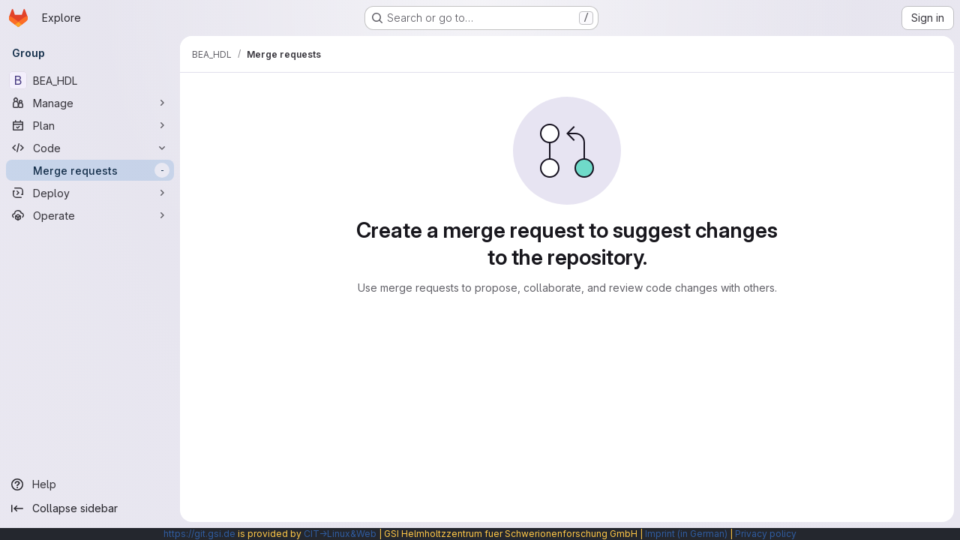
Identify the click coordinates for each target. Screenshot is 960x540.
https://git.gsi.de (200, 533)
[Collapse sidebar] (90, 508)
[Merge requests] (90, 170)
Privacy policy (765, 533)
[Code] (90, 147)
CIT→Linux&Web (340, 533)
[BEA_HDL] (90, 80)
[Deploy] (90, 192)
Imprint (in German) (686, 533)
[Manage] (90, 102)
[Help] (90, 484)
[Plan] (90, 125)
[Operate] (90, 215)
